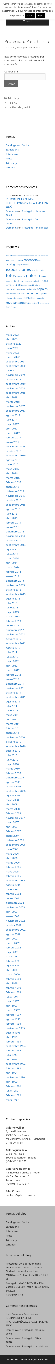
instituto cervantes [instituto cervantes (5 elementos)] (21, 281)
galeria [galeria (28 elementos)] (33, 275)
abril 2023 (11, 339)
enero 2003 (12, 916)
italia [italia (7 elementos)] (45, 281)
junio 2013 (12, 607)
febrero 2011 (13, 728)
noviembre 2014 (15, 536)
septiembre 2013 (16, 594)
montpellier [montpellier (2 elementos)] (21, 289)
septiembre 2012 (16, 643)
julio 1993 (11, 1055)
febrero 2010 (13, 773)
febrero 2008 (13, 813)
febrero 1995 (13, 1041)
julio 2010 (11, 755)
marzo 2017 (13, 433)
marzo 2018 (13, 401)
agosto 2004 (13, 885)
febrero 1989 (13, 1095)
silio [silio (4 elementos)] (29, 302)
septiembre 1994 (16, 1046)
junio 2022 (12, 348)
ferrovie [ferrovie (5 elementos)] (40, 270)
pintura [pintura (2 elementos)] (19, 298)
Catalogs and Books (17, 145)
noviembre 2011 (15, 688)
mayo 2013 (12, 612)
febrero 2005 (13, 876)
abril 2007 (11, 826)
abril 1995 (11, 1037)
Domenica (12, 211)
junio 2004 (12, 889)
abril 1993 (11, 1059)
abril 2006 (11, 858)
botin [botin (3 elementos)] (20, 260)
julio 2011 (11, 706)
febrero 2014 (13, 571)
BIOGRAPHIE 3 (14, 1295)
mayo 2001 (12, 952)
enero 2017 (12, 442)
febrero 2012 (13, 674)
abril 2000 (11, 970)
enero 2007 (12, 835)
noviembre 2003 (15, 907)
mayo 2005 (12, 871)
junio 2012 (12, 656)
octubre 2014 (13, 540)
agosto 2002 (13, 934)
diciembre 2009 (15, 777)
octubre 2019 (13, 379)
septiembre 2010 (16, 746)
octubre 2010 (13, 741)
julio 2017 (11, 419)
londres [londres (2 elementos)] (24, 285)
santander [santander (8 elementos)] (20, 303)
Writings (11, 167)
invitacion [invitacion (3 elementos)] (37, 281)
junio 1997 (12, 996)
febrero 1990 (13, 1086)
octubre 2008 (13, 786)
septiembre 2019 (16, 383)
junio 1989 (12, 1090)
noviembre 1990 (15, 1077)
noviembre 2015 (15, 495)
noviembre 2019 (15, 375)
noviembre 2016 (15, 446)
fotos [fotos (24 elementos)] (11, 275)
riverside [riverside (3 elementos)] (40, 298)
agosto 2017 (13, 415)
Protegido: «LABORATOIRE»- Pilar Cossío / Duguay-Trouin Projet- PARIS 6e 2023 (27, 1286)
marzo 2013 (13, 616)
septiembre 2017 (16, 410)
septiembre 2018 (16, 392)
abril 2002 (11, 938)
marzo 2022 (13, 357)
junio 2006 (12, 849)
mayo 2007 (12, 822)
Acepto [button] (30, 15)
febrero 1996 (13, 1023)
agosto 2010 (13, 750)
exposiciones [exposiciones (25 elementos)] (18, 269)
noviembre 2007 (15, 818)
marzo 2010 (13, 768)
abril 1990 (11, 1081)
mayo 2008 (12, 800)
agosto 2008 (13, 795)
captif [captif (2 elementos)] (40, 260)
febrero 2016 (13, 482)
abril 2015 (11, 518)
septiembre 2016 (16, 455)
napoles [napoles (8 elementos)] (42, 289)
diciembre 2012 (15, 630)
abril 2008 (11, 804)
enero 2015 (12, 527)
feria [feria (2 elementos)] (33, 270)
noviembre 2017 (15, 406)
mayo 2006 (12, 853)
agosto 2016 (13, 460)
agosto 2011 (13, 701)
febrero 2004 (13, 893)
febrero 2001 (13, 961)
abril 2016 (11, 473)
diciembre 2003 (15, 902)
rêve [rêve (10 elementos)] (9, 302)
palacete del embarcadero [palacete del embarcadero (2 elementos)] (15, 293)
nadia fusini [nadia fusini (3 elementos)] (31, 289)
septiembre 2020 (16, 366)
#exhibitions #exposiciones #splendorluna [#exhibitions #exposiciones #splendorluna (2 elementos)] (21, 256)
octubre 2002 (13, 925)
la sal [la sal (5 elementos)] (18, 284)
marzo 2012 (13, 670)
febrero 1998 (13, 992)
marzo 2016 (13, 478)
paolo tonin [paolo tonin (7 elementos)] (33, 293)
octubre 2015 (13, 500)
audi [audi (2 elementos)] (7, 260)
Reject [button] (40, 15)
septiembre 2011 (16, 697)
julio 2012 (11, 652)
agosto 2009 (13, 782)
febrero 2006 (13, 867)
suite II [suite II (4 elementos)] (35, 302)
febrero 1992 (13, 1068)
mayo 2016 (12, 469)
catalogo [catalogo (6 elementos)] (11, 264)
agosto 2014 (13, 549)
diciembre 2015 (15, 491)
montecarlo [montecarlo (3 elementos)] (11, 289)
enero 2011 (12, 732)
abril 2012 (11, 665)
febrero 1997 (13, 1014)
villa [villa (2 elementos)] (14, 308)
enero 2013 (12, 625)
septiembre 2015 (16, 504)
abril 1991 (11, 1072)
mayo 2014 (12, 558)
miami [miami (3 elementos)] (37, 285)
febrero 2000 (13, 979)
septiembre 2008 (16, 791)
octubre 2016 (13, 451)
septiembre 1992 (16, 1064)
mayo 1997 (12, 1001)
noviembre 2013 (15, 585)
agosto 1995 (13, 1032)
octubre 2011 (13, 692)
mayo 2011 (12, 715)
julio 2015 (11, 513)
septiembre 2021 (16, 361)
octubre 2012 (13, 639)
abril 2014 (11, 562)
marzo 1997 (13, 1010)
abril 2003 (11, 911)
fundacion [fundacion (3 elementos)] (20, 276)
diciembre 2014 (15, 531)
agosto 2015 (13, 509)
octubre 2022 (13, 343)
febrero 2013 (13, 621)
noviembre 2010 (15, 737)
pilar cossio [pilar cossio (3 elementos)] (11, 298)
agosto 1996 (13, 1019)
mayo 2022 (12, 352)
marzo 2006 (13, 862)
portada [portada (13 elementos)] (29, 297)
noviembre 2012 (15, 634)
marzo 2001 (13, 956)
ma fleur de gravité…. (20, 107)
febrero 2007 (13, 831)
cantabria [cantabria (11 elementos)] (30, 260)
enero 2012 (12, 679)
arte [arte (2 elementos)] (39, 256)
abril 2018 (11, 397)
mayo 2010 (12, 764)
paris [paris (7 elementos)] (44, 293)
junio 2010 (12, 759)
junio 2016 (12, 464)
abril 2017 (11, 428)
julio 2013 (11, 603)
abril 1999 (11, 983)
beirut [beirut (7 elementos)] (13, 260)
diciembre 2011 (15, 683)
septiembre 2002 (16, 929)
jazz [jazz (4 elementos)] (8, 284)
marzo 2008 (13, 809)
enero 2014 (12, 576)
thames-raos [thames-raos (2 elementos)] (44, 303)
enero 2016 (12, 486)
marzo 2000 (13, 974)
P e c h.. (12, 102)
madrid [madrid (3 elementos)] (30, 285)
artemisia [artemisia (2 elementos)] (44, 256)
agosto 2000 (13, 965)
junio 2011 (12, 710)
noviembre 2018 (15, 388)
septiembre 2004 (16, 880)
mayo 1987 (12, 1099)
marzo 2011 (13, 723)
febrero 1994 (13, 1050)
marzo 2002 (13, 943)
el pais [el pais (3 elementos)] (20, 264)
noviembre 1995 (15, 1028)
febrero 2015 (13, 522)
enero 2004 (12, 898)
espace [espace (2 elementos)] (25, 265)
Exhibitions (12, 149)
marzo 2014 (13, 567)
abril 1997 (11, 1005)
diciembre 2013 (15, 580)
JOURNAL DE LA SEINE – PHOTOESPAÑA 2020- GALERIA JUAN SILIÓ (27, 202)
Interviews (12, 154)
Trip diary (13, 98)
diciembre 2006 (15, 840)
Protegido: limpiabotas (35, 227)
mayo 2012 (12, 661)
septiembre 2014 (16, 545)
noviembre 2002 (15, 920)
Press (9, 158)
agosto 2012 (13, 648)
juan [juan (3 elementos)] (12, 285)
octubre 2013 (13, 589)
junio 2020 (12, 370)
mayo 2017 (12, 424)
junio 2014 (12, 553)
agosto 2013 (13, 598)
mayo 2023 (12, 334)
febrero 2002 (13, 947)
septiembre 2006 (16, 844)
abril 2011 (11, 719)
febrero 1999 (13, 988)
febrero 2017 (13, 437)
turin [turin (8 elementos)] (9, 307)
